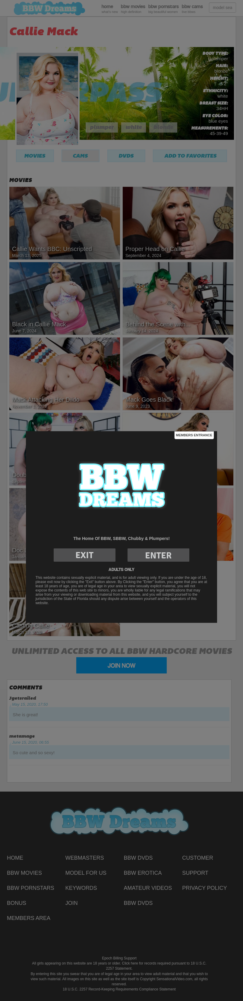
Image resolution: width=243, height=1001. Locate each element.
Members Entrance (194, 435)
